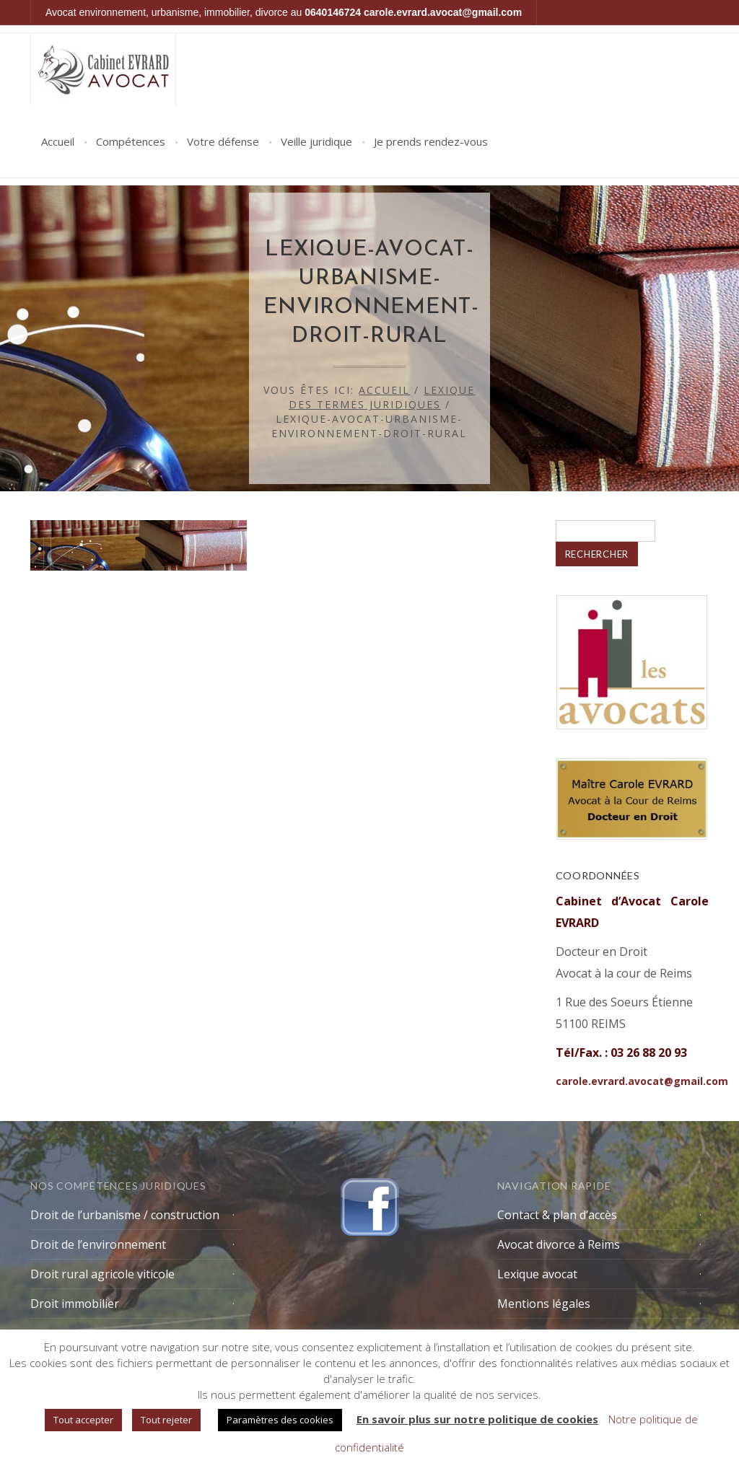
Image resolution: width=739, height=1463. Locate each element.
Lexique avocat (537, 1274)
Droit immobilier (74, 1304)
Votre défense (223, 141)
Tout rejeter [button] (166, 1419)
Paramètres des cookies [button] (280, 1419)
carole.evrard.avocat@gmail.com (443, 12)
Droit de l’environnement (98, 1244)
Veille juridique (316, 141)
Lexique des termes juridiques (382, 397)
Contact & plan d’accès (557, 1215)
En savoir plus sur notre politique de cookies (477, 1419)
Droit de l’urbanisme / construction (124, 1215)
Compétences (130, 141)
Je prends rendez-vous (431, 141)
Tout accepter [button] (83, 1419)
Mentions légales (543, 1304)
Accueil (57, 141)
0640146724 (333, 12)
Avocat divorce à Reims (558, 1244)
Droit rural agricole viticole (102, 1274)
